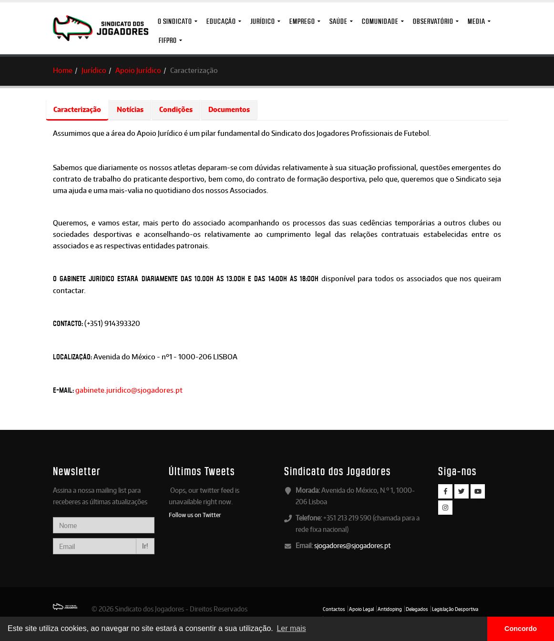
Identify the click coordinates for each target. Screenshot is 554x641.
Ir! (145, 546)
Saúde (338, 21)
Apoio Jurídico (138, 70)
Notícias (130, 109)
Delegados (417, 609)
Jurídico (262, 21)
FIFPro (168, 40)
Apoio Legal (361, 609)
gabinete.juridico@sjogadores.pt (129, 390)
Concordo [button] (520, 628)
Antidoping (390, 609)
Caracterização (77, 109)
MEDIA (476, 21)
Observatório (433, 21)
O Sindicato (175, 21)
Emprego (302, 21)
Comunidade (380, 21)
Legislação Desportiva (455, 609)
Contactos (334, 609)
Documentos (229, 109)
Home (62, 70)
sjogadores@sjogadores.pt (352, 545)
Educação (221, 21)
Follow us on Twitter (195, 515)
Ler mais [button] (291, 628)
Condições (176, 109)
